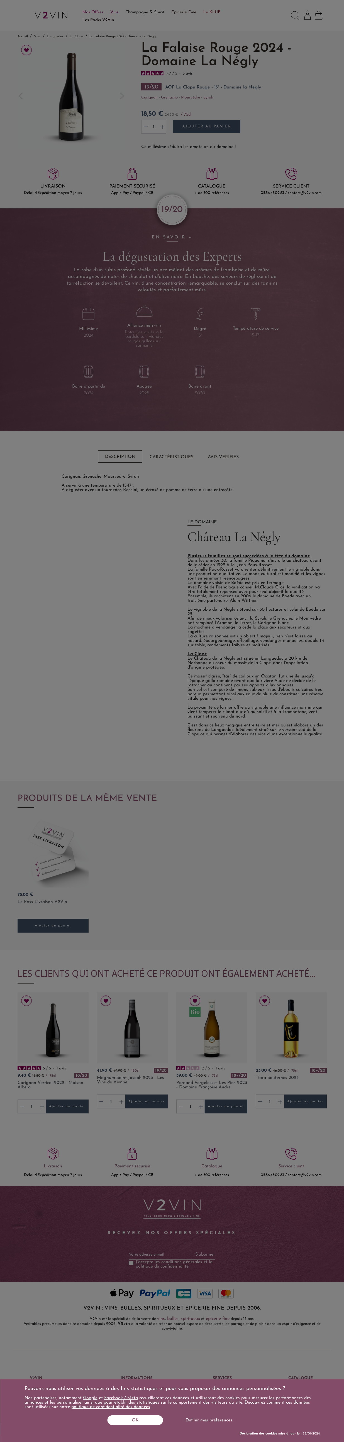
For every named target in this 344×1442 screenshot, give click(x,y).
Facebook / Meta (121, 1398)
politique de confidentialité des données (110, 1407)
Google (90, 1398)
